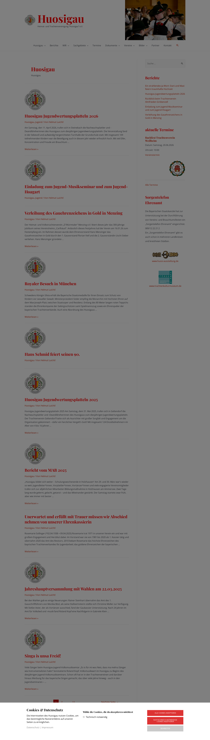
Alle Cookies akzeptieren (165, 713)
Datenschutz (33, 727)
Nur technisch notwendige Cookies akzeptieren (165, 721)
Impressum (47, 727)
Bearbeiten (165, 728)
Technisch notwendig (96, 717)
